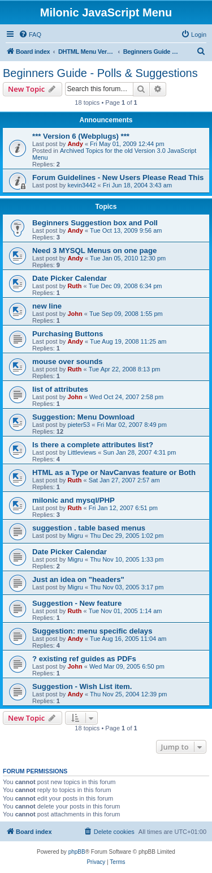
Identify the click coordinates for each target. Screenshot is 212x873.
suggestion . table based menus (88, 528)
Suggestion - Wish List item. (82, 686)
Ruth (74, 286)
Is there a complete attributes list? (92, 444)
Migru (75, 535)
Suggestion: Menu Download (83, 417)
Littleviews (81, 452)
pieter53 (78, 424)
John (74, 313)
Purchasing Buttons (67, 333)
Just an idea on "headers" (78, 579)
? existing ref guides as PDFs (84, 658)
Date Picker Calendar (69, 278)
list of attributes (60, 389)
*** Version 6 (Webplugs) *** (80, 136)
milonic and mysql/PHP (73, 500)
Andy (75, 143)
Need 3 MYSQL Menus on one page (94, 250)
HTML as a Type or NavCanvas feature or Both (114, 472)
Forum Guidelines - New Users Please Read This (118, 177)
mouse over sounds (67, 361)
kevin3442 (81, 185)
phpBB (76, 852)
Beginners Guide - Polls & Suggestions (100, 73)
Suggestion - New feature (77, 603)
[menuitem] (30, 34)
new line (47, 306)
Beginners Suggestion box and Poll (95, 223)
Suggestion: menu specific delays (92, 631)
